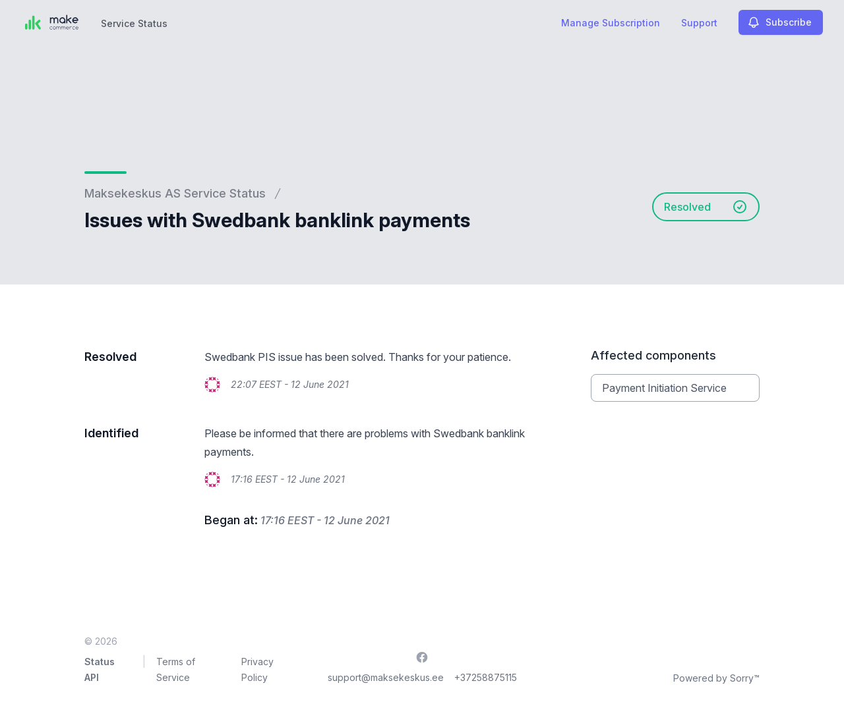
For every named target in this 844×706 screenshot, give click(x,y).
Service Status (134, 23)
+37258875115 (485, 677)
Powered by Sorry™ (716, 678)
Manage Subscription (610, 22)
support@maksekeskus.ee (386, 677)
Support (699, 22)
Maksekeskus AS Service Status (175, 193)
